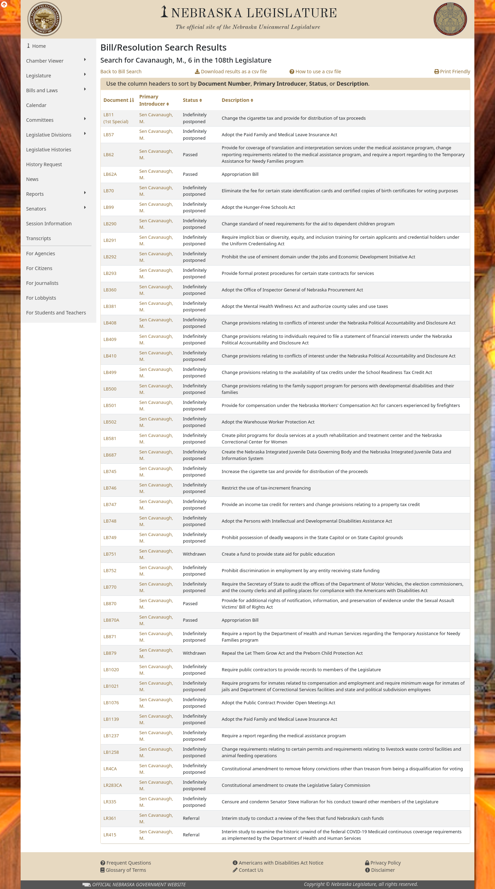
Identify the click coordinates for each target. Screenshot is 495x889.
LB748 (110, 521)
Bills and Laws (56, 90)
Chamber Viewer (56, 60)
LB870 (110, 603)
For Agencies (40, 253)
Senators (56, 208)
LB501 (110, 405)
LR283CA (112, 785)
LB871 (110, 636)
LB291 (110, 240)
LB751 (110, 554)
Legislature (56, 75)
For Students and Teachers (56, 312)
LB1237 (111, 735)
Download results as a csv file (231, 71)
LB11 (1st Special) (115, 118)
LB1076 (111, 702)
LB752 (110, 570)
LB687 (110, 455)
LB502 (110, 422)
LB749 (110, 537)
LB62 (108, 154)
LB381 (110, 306)
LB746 (110, 488)
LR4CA (110, 768)
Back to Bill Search (121, 71)
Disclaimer (380, 870)
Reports (56, 193)
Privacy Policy (383, 862)
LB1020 (111, 669)
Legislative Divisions (56, 134)
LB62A (110, 174)
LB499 (110, 372)
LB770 (110, 587)
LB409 (110, 339)
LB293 (110, 273)
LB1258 (111, 752)
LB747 (110, 504)
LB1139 (111, 719)
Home (38, 46)
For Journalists (42, 283)
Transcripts (38, 238)
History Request (44, 164)
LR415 (109, 835)
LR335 (109, 802)
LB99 (108, 207)
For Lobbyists (41, 297)
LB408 (110, 323)
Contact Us (248, 870)
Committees (56, 119)
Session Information (49, 223)
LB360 (110, 290)
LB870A (111, 620)
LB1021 (111, 686)
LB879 (110, 653)
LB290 (110, 224)
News (32, 179)
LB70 (108, 191)
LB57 (108, 134)
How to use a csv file (315, 71)
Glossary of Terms (123, 870)
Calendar (36, 105)
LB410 (110, 356)
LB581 (110, 438)
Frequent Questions (125, 862)
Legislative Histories (48, 149)
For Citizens (39, 268)
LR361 (109, 818)
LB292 (110, 257)
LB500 (110, 389)
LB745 (110, 471)
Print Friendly (452, 71)
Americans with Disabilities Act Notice (278, 862)
